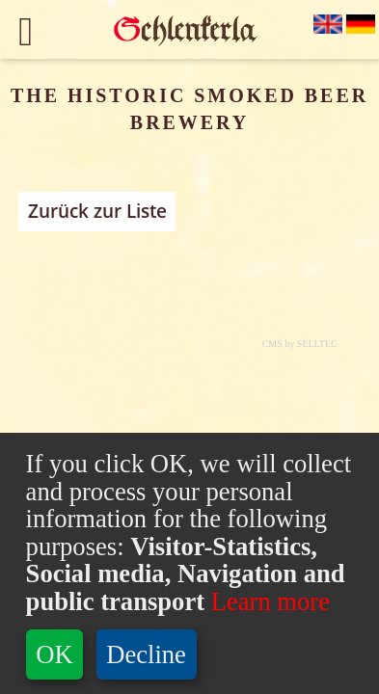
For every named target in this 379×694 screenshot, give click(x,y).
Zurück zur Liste (97, 211)
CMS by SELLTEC (300, 343)
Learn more (267, 601)
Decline (146, 654)
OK (54, 654)
